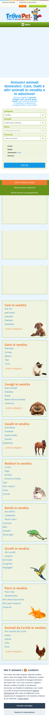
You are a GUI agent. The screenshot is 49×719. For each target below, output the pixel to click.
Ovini (7, 647)
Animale (7, 119)
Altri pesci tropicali (12, 603)
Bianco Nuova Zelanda (15, 399)
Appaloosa (8, 443)
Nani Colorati (11, 388)
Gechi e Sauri (11, 519)
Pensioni (10, 156)
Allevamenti (14, 153)
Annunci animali (8, 2)
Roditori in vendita (18, 463)
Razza (6, 127)
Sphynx (8, 356)
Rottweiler (9, 324)
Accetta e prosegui (24, 706)
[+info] (19, 153)
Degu (7, 471)
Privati (9, 146)
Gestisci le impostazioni (24, 712)
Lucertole (7, 523)
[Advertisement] (24, 54)
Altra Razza (10, 427)
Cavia (5, 490)
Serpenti (7, 531)
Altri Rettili (10, 511)
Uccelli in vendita (17, 548)
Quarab (8, 439)
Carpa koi (7, 607)
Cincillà (6, 494)
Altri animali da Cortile (15, 631)
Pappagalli (8, 567)
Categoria (8, 111)
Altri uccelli (10, 552)
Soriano (8, 352)
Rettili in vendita (17, 508)
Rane (5, 527)
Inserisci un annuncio (27, 2)
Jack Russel (10, 312)
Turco (7, 364)
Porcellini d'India (13, 479)
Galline (8, 639)
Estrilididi (7, 560)
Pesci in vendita (16, 588)
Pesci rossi (9, 592)
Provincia (8, 135)
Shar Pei (8, 309)
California (9, 403)
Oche (7, 643)
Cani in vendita (15, 305)
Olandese (9, 392)
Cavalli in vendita (17, 424)
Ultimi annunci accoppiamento (24, 193)
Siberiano (9, 348)
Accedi (22, 6)
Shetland (9, 320)
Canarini (9, 556)
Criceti (8, 467)
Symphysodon (11, 595)
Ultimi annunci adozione (24, 187)
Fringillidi (7, 564)
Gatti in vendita (16, 345)
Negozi (10, 149)
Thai (7, 360)
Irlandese (9, 431)
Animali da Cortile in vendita (25, 628)
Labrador (9, 316)
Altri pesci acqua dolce (13, 599)
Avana (7, 395)
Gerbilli (8, 475)
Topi (5, 482)
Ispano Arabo (11, 435)
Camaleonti (10, 515)
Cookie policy (23, 699)
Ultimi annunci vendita (25, 182)
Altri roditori (9, 486)
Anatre (8, 635)
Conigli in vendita (17, 384)
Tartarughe (8, 534)
